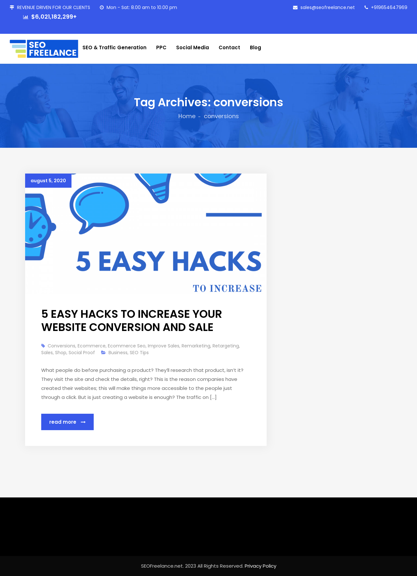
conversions (61, 346)
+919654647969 (386, 7)
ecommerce (92, 346)
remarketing (196, 346)
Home (186, 116)
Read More (67, 422)
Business (118, 352)
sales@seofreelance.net (324, 7)
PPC (161, 47)
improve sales (163, 346)
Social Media (192, 47)
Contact (229, 47)
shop (60, 352)
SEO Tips (139, 352)
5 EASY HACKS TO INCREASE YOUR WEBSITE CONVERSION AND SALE (131, 320)
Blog (255, 47)
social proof (82, 352)
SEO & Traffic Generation (114, 47)
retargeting (226, 346)
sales (47, 352)
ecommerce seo (127, 346)
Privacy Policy (260, 565)
